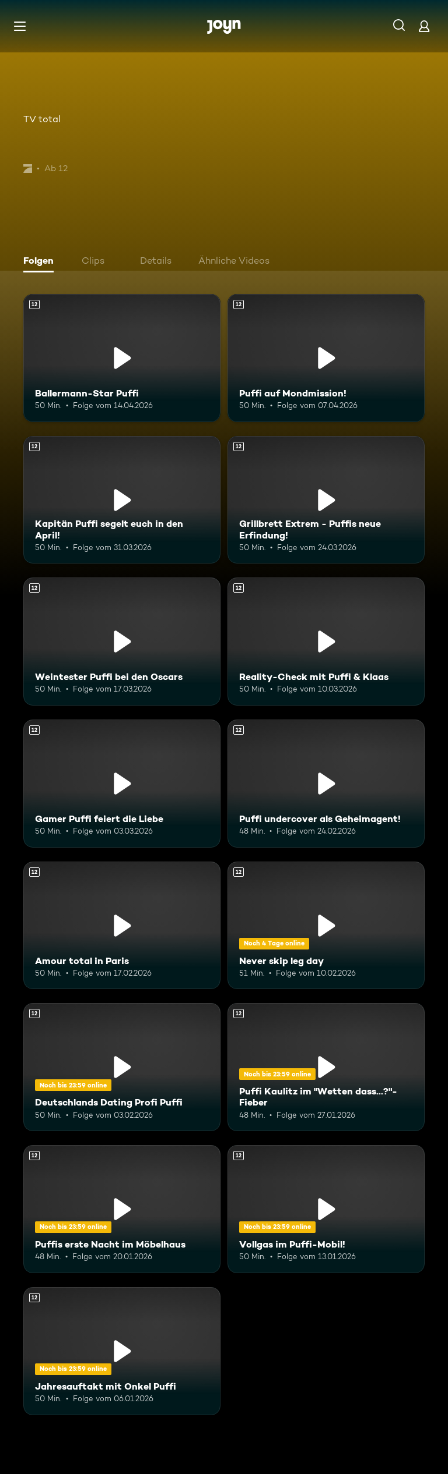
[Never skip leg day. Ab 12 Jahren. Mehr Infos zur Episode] (326, 926)
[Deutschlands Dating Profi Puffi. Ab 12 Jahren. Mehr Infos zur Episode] (121, 1067)
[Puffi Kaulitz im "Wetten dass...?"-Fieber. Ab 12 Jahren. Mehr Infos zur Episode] (326, 1067)
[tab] (41, 261)
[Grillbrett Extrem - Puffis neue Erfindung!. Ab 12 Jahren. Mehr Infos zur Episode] (326, 500)
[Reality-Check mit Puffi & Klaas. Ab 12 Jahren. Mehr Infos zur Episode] (326, 641)
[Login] (424, 26)
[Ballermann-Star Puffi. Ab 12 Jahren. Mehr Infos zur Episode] (121, 358)
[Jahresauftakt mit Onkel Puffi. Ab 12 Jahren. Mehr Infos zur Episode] (121, 1351)
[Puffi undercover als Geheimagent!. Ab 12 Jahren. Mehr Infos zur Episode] (326, 784)
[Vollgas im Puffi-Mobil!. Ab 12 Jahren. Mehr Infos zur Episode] (326, 1209)
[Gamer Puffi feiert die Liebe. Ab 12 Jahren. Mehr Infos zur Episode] (121, 784)
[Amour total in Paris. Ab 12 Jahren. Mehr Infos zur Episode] (121, 926)
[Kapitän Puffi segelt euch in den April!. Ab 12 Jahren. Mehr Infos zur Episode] (121, 500)
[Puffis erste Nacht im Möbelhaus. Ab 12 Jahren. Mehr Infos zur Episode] (121, 1209)
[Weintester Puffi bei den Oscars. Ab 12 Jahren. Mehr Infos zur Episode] (121, 641)
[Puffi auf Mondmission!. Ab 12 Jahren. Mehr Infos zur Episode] (326, 358)
